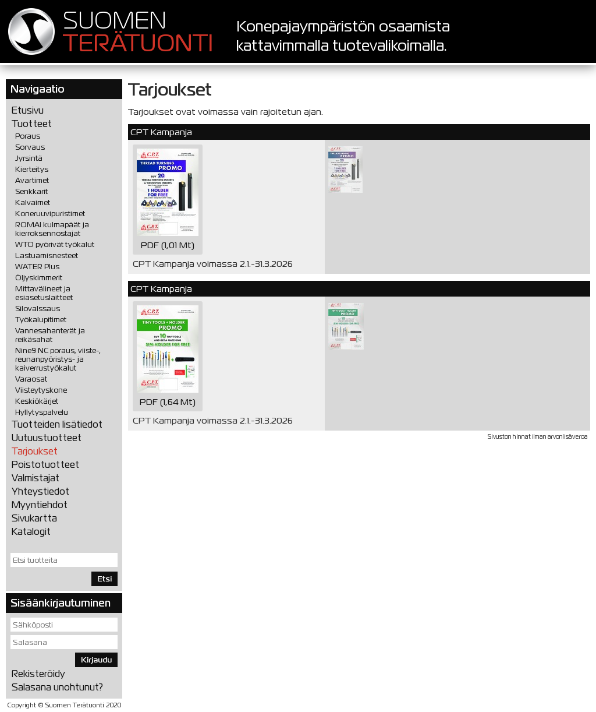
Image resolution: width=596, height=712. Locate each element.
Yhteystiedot (40, 491)
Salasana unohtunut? (57, 687)
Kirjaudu (96, 660)
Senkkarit (31, 191)
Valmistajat (35, 478)
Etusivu (28, 110)
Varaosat (31, 379)
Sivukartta (34, 518)
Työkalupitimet (40, 319)
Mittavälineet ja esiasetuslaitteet (44, 293)
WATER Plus (37, 266)
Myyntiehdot (40, 504)
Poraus (27, 136)
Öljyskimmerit (38, 277)
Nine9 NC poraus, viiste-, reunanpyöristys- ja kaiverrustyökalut (58, 359)
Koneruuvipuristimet (50, 213)
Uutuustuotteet (46, 437)
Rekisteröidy (38, 673)
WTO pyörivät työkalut (54, 244)
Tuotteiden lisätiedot (57, 424)
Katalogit (31, 531)
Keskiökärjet (36, 401)
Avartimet (32, 180)
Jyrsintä (28, 158)
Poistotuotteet (45, 464)
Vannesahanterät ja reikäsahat (50, 335)
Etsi (104, 579)
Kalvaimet (32, 202)
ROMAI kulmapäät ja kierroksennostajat (52, 229)
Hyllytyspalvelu (41, 412)
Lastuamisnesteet (46, 255)
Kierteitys (31, 169)
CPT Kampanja (161, 132)
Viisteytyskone (41, 390)
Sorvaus (30, 147)
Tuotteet (32, 123)
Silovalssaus (37, 308)
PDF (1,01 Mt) (167, 200)
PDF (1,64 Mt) (167, 356)
